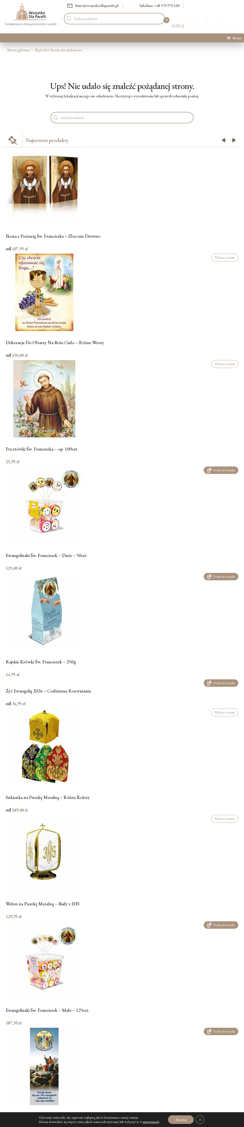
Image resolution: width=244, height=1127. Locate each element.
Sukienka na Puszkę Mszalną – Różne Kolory (48, 797)
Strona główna (18, 49)
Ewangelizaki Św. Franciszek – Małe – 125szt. (47, 1010)
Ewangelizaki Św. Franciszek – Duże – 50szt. (46, 555)
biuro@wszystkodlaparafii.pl (91, 5)
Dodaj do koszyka (221, 470)
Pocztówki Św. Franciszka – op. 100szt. (42, 449)
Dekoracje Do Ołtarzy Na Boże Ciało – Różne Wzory (55, 343)
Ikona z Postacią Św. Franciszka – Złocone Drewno (53, 236)
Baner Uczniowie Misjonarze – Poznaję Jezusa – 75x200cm (60, 1117)
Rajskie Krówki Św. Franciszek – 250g (41, 662)
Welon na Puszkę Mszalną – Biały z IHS (42, 904)
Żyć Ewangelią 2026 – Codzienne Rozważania (48, 691)
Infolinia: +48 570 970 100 (154, 5)
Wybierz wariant (224, 257)
